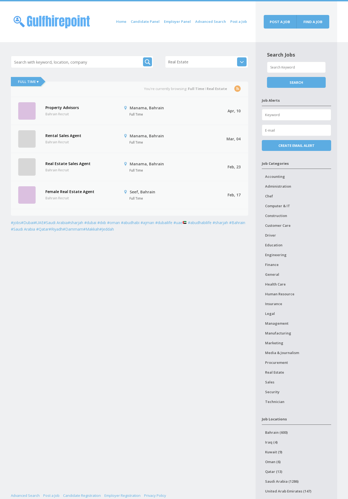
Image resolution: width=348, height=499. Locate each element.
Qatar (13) (273, 471)
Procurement (276, 362)
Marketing (274, 342)
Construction (276, 215)
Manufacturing (278, 333)
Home (121, 21)
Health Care (275, 284)
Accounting (275, 176)
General (272, 274)
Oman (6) (273, 461)
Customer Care (278, 225)
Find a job (312, 21)
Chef (269, 196)
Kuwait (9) (273, 452)
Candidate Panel (145, 21)
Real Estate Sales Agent (68, 163)
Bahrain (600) (276, 432)
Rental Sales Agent (63, 135)
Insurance (273, 303)
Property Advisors (62, 107)
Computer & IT (277, 205)
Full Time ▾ (28, 81)
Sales (269, 382)
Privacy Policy (155, 495)
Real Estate (274, 372)
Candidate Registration (82, 495)
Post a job (280, 21)
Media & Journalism (282, 352)
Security (272, 391)
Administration (278, 186)
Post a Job (238, 21)
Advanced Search (210, 21)
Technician (274, 401)
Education (273, 245)
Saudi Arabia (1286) (282, 481)
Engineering (276, 254)
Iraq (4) (271, 442)
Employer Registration (122, 495)
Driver (270, 235)
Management (276, 323)
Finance (272, 264)
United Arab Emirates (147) (288, 491)
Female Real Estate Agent (69, 191)
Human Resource (279, 294)
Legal (270, 313)
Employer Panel (177, 21)
